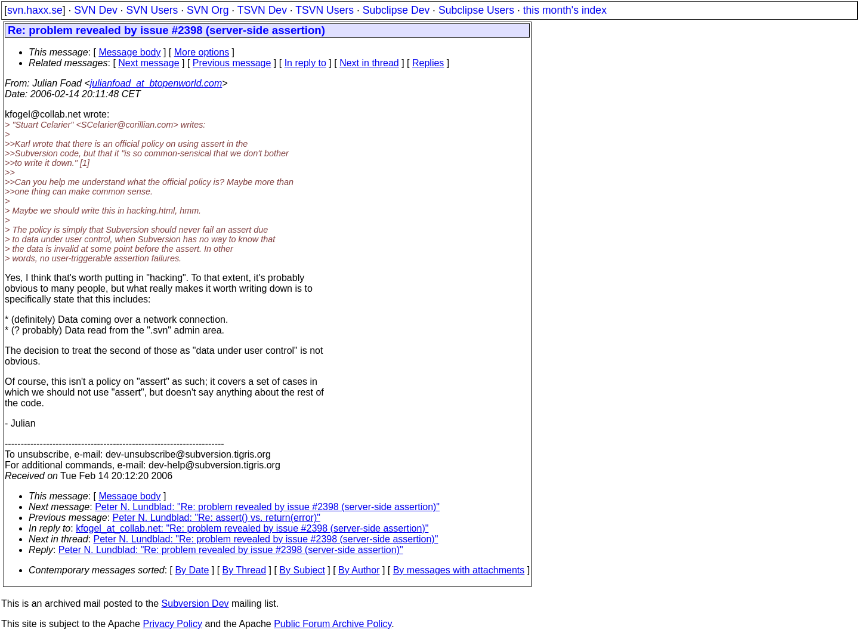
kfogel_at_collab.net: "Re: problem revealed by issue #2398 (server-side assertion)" (252, 528)
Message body (129, 52)
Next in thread (369, 63)
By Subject (302, 570)
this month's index (565, 10)
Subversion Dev (195, 603)
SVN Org (207, 10)
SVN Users (152, 10)
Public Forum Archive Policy (332, 624)
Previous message (232, 63)
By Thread (245, 570)
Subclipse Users (476, 10)
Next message (148, 63)
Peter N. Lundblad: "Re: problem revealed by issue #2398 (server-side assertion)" (267, 507)
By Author (358, 570)
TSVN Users (324, 10)
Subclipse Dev (396, 10)
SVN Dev (95, 10)
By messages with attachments (459, 570)
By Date (192, 570)
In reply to (305, 63)
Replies (428, 63)
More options (202, 52)
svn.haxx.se (35, 10)
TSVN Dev (262, 10)
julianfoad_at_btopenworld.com (156, 83)
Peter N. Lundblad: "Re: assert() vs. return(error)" (216, 518)
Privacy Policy (172, 624)
